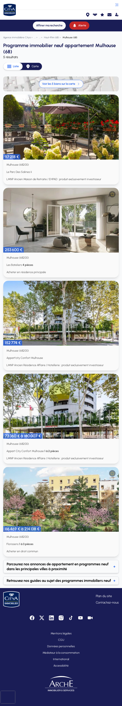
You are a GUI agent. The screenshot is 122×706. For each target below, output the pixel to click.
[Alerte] (79, 25)
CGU (61, 640)
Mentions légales (61, 633)
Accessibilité (61, 665)
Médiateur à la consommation (61, 652)
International (61, 659)
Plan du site (104, 596)
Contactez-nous (107, 602)
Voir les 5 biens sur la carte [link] (61, 84)
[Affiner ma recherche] (49, 25)
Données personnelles (61, 646)
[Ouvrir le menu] (117, 5)
